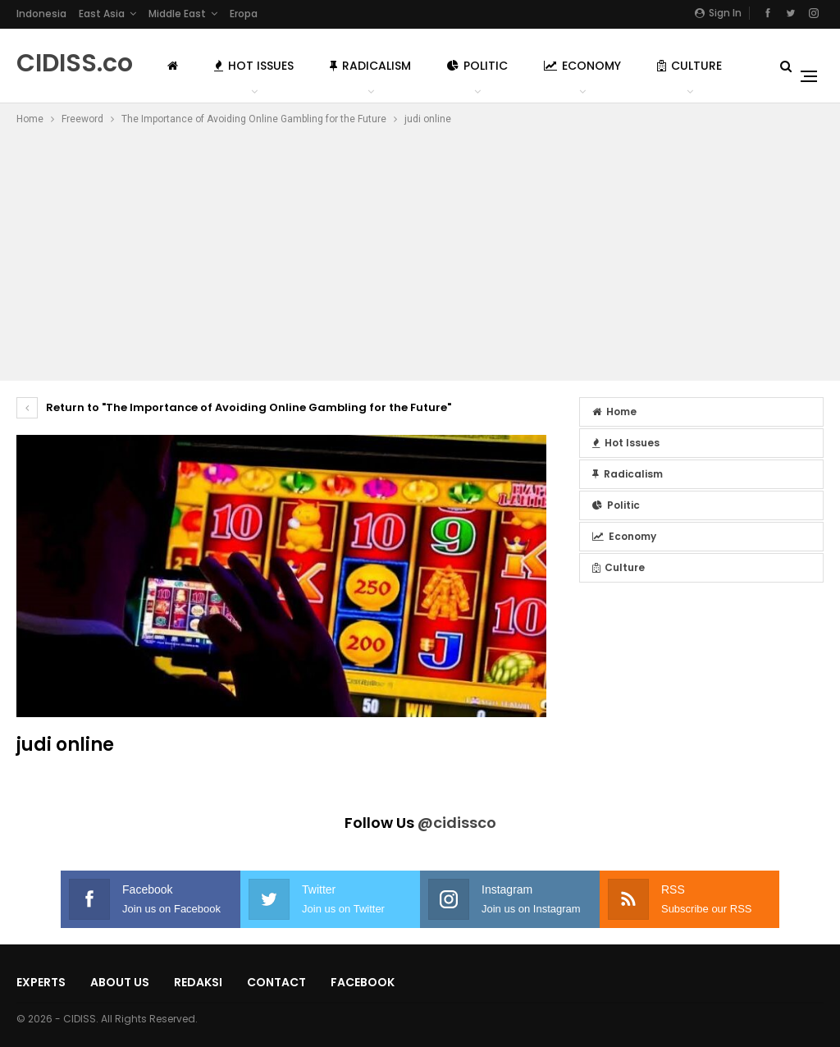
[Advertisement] (420, 251)
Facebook (363, 982)
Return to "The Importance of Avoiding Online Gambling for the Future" (233, 407)
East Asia (102, 14)
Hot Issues (254, 65)
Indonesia (41, 14)
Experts (41, 982)
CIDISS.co (74, 63)
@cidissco (457, 822)
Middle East (177, 14)
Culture (689, 65)
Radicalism (370, 65)
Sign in (718, 13)
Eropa (244, 14)
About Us (119, 982)
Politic (477, 65)
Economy (582, 65)
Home (614, 411)
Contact (276, 982)
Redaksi (198, 982)
